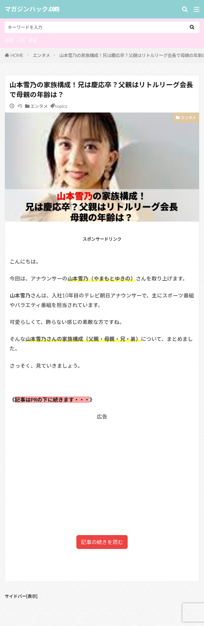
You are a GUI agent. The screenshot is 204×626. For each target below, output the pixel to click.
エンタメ (41, 55)
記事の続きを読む (102, 542)
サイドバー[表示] (21, 596)
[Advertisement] (102, 464)
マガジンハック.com (32, 9)
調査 (32, 40)
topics (61, 106)
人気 (20, 40)
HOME (17, 55)
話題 (9, 40)
